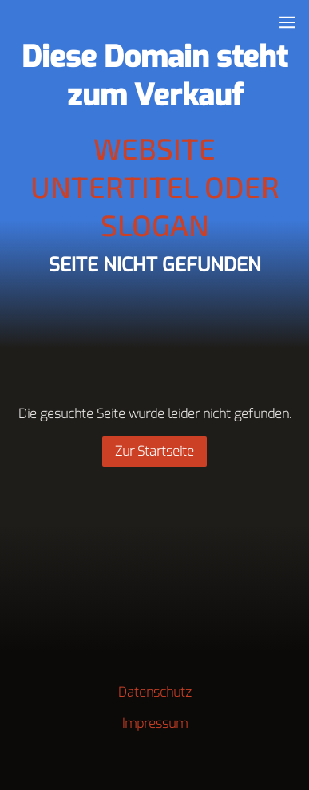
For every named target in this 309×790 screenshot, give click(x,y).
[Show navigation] (287, 22)
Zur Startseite (154, 451)
